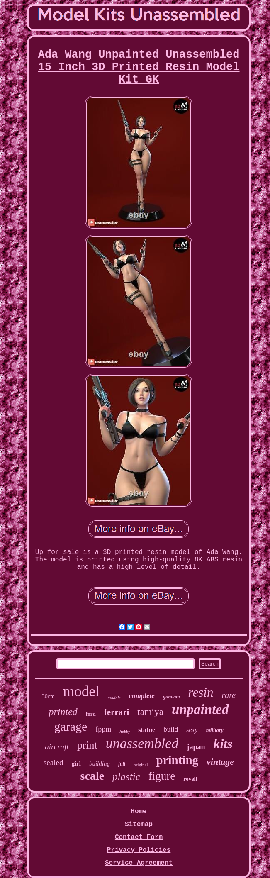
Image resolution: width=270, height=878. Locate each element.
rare (228, 695)
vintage (220, 761)
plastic (126, 776)
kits (222, 743)
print (87, 745)
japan (196, 747)
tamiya (150, 712)
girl (76, 763)
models (113, 697)
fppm (103, 729)
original (141, 764)
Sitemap (139, 824)
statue (146, 729)
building (99, 763)
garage (70, 726)
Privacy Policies (139, 850)
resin (201, 692)
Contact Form (139, 837)
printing (177, 760)
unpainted (200, 709)
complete (142, 696)
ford (91, 714)
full (121, 764)
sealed (53, 762)
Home (138, 811)
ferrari (116, 712)
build (170, 729)
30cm (48, 696)
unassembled (142, 743)
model (81, 691)
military (215, 730)
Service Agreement (139, 863)
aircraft (56, 746)
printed (63, 711)
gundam (171, 697)
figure (161, 776)
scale (92, 775)
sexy (192, 729)
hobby (124, 731)
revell (190, 779)
